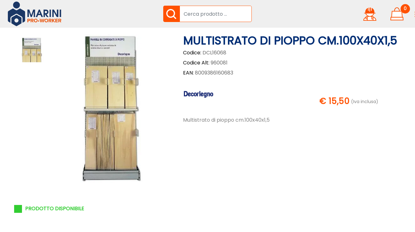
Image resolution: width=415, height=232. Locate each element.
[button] (171, 14)
